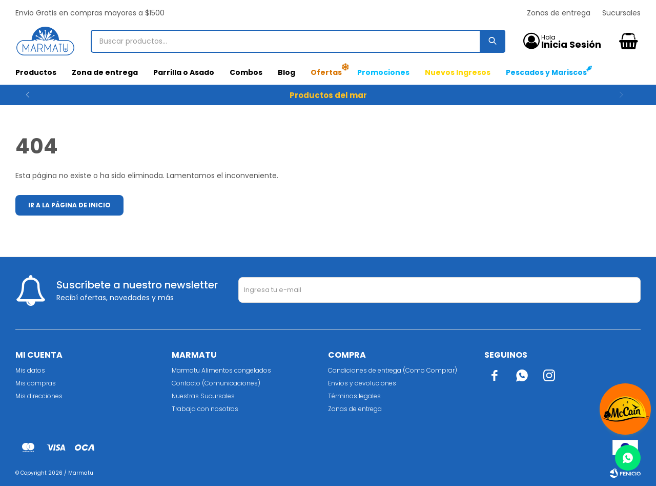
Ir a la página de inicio (69, 205)
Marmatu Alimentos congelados (221, 370)
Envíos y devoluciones (362, 383)
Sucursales (621, 13)
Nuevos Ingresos (457, 72)
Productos (35, 72)
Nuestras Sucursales (203, 396)
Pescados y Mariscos (546, 72)
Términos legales (354, 396)
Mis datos (30, 370)
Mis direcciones (39, 396)
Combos (246, 72)
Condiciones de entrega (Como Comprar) (392, 370)
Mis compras (35, 383)
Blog (286, 72)
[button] (629, 95)
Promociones (383, 72)
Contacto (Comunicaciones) (216, 383)
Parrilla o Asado (183, 72)
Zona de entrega (105, 72)
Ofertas (326, 72)
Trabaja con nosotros (205, 408)
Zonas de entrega (558, 13)
